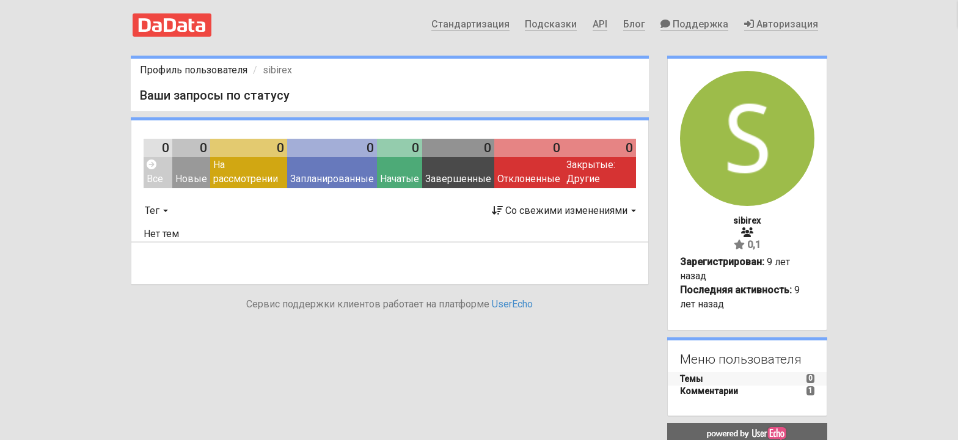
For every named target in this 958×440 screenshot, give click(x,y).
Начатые (399, 179)
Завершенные (458, 179)
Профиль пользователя (193, 70)
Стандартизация (470, 24)
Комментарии (709, 391)
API (600, 24)
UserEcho (512, 304)
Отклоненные (528, 179)
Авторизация (781, 24)
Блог (634, 24)
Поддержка (694, 24)
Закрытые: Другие (590, 172)
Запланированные (332, 179)
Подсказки (551, 24)
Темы (691, 379)
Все (155, 172)
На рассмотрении (245, 172)
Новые (191, 179)
